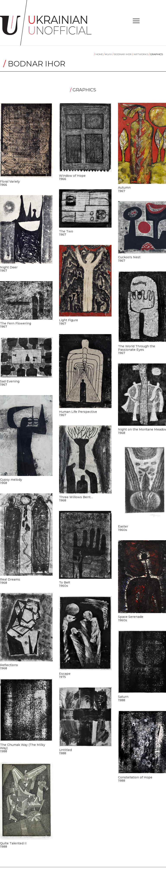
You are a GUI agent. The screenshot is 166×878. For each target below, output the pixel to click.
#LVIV (108, 54)
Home (99, 54)
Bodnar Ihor (122, 54)
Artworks (140, 54)
